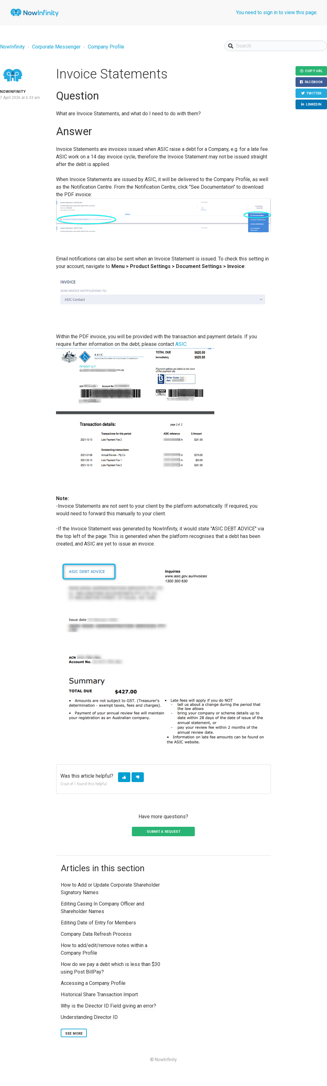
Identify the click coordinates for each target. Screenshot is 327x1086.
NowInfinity (12, 47)
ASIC (180, 344)
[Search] (275, 46)
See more (73, 1034)
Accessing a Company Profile (93, 983)
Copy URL (314, 71)
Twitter (313, 93)
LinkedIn (314, 105)
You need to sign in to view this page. (277, 12)
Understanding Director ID (89, 1017)
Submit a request (164, 832)
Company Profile (106, 47)
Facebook (314, 82)
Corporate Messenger (56, 47)
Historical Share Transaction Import (99, 994)
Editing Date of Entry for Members (98, 923)
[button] (124, 777)
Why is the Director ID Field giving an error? (108, 1006)
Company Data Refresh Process (96, 934)
